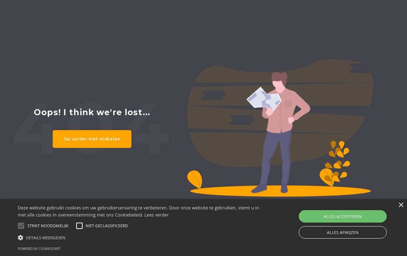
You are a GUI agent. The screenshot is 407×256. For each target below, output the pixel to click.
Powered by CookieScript (39, 248)
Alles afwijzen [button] (343, 232)
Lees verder (157, 215)
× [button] (400, 205)
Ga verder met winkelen (92, 139)
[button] (138, 237)
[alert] (203, 227)
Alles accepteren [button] (343, 216)
